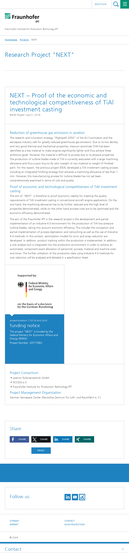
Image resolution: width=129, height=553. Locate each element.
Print (41, 450)
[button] (19, 439)
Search (116, 4)
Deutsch (101, 4)
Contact (69, 521)
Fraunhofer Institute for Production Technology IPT (31, 29)
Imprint (14, 524)
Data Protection (74, 524)
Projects (24, 39)
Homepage (11, 39)
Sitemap (14, 521)
